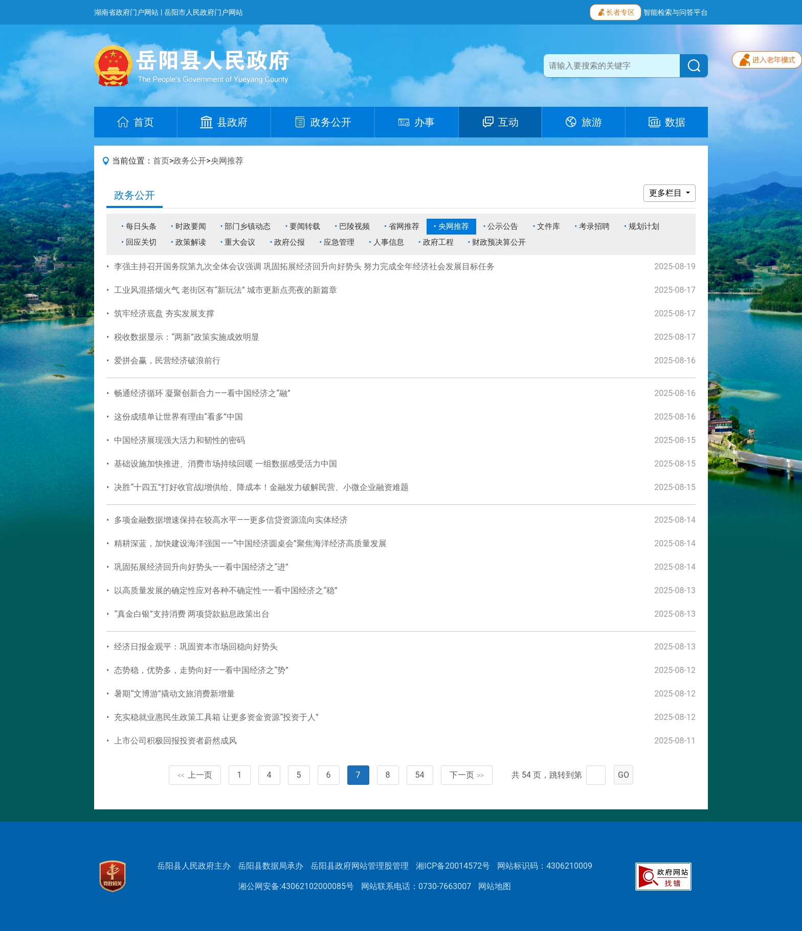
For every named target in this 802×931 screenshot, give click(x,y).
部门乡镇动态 (248, 226)
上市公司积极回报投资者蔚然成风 (175, 741)
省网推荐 (404, 226)
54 (420, 775)
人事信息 (388, 242)
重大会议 (240, 242)
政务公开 (189, 161)
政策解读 (190, 242)
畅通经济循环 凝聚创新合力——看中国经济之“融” (202, 393)
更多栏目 (666, 193)
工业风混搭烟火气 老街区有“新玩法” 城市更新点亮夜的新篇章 (225, 290)
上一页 (194, 775)
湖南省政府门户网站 (126, 12)
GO (623, 775)
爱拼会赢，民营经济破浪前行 (167, 360)
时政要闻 (190, 226)
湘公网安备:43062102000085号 (296, 886)
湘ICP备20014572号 (453, 866)
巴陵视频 (354, 226)
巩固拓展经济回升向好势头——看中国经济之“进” (201, 567)
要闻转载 (304, 226)
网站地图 (494, 886)
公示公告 (502, 226)
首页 (161, 161)
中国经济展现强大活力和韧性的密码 (179, 440)
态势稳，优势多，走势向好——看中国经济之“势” (201, 670)
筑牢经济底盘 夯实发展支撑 (164, 313)
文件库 (548, 226)
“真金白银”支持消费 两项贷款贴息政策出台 (191, 614)
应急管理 (339, 242)
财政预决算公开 (499, 242)
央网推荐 (227, 161)
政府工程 (438, 242)
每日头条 (141, 226)
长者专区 (615, 11)
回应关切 (141, 242)
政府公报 (289, 242)
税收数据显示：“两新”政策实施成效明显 (186, 337)
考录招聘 (594, 226)
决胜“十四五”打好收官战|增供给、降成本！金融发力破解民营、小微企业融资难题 (261, 487)
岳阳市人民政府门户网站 (203, 12)
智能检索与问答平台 (675, 12)
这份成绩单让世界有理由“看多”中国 (178, 417)
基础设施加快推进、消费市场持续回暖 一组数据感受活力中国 (225, 464)
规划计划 (644, 226)
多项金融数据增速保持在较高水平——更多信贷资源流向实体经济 (231, 520)
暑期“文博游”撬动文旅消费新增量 (174, 694)
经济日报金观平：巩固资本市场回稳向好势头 (196, 646)
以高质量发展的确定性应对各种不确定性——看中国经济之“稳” (225, 590)
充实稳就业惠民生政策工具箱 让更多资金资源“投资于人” (216, 717)
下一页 (467, 775)
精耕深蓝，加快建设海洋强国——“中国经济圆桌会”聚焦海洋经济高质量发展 (250, 543)
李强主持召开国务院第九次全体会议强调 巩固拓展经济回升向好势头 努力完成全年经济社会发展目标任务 (304, 266)
